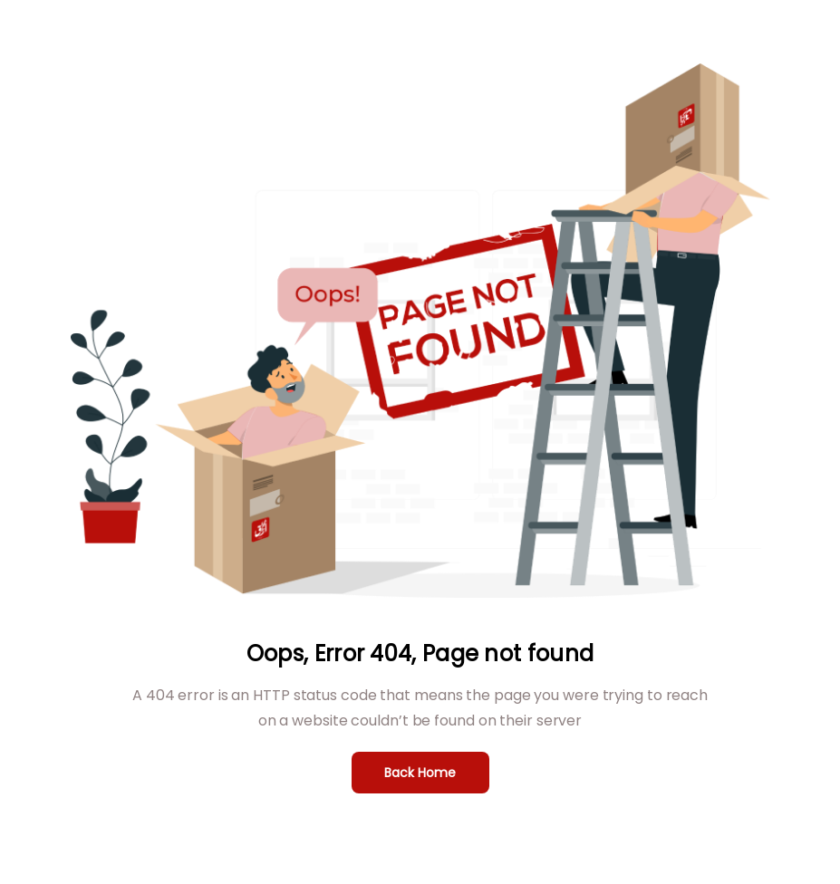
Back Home (420, 773)
